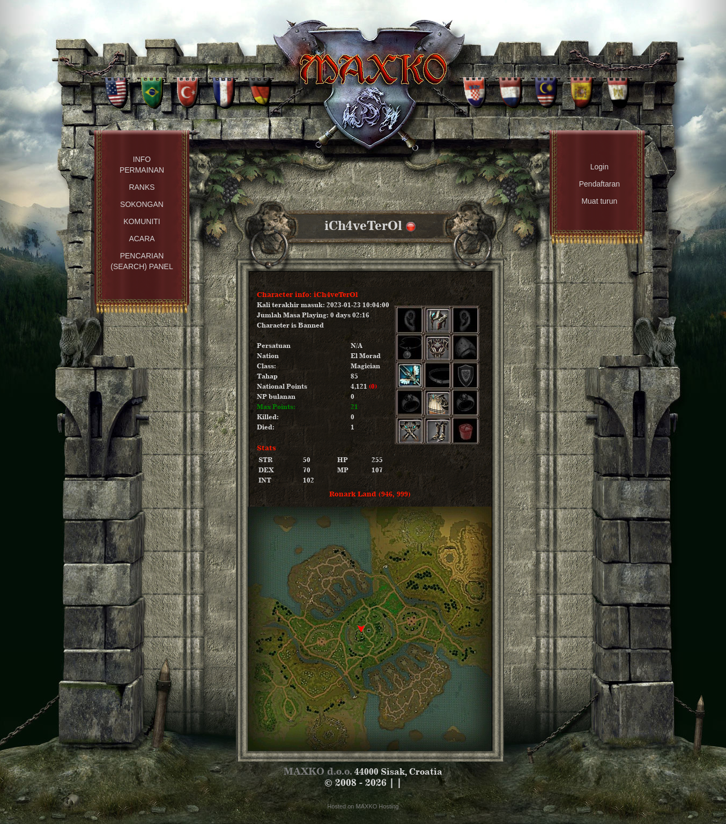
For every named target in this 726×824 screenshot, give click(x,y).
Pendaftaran (599, 184)
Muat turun (599, 201)
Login (599, 166)
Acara (141, 238)
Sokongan (142, 204)
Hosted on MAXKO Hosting (362, 806)
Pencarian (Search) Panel (141, 261)
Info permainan (142, 164)
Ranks (141, 187)
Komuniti (141, 221)
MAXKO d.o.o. (318, 771)
